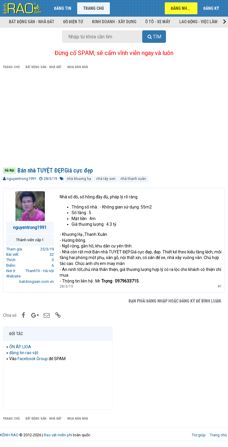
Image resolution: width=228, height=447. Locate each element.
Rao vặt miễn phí (58, 435)
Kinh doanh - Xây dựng (114, 21)
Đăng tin (62, 8)
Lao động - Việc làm (198, 21)
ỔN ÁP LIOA (20, 346)
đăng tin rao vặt (23, 352)
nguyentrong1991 (22, 178)
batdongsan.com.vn (36, 281)
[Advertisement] (114, 119)
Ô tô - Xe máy (157, 21)
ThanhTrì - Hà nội (40, 271)
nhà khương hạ (79, 179)
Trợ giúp (199, 435)
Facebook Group (33, 358)
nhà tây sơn (105, 179)
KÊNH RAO (9, 435)
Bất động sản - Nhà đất (31, 21)
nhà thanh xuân (133, 179)
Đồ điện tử (73, 21)
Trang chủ (93, 8)
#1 (220, 286)
